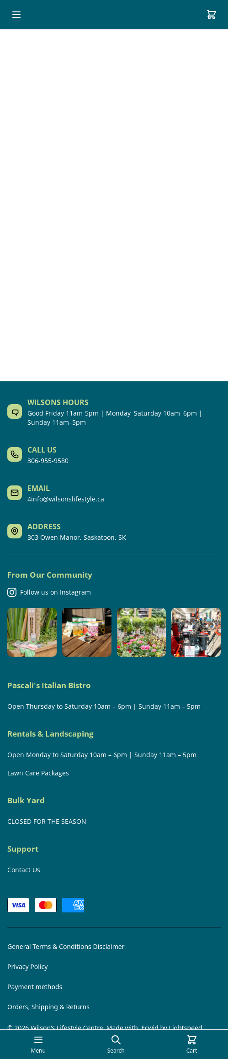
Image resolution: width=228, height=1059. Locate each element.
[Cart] (211, 14)
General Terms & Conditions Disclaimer (65, 946)
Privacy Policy (27, 966)
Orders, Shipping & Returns (48, 1006)
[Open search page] (116, 1044)
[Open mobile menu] (16, 14)
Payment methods (34, 986)
